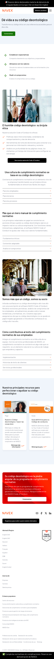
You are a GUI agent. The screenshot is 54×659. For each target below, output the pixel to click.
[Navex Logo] (7, 10)
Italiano (4, 545)
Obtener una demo (41, 10)
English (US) (6, 535)
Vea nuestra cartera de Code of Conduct (27, 160)
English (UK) (6, 538)
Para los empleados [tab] (10, 191)
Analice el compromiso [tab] (12, 248)
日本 (3, 556)
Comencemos (8, 34)
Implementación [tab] (9, 357)
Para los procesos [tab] (10, 201)
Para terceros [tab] (8, 196)
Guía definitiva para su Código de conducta (40, 420)
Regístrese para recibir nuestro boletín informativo (21, 521)
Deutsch (5, 542)
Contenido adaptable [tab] (11, 243)
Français (5, 549)
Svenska (5, 560)
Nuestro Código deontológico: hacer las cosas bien (14, 421)
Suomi (4, 563)
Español (4, 552)
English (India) (6, 567)
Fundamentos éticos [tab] (11, 238)
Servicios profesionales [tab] (12, 367)
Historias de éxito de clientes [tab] (14, 362)
